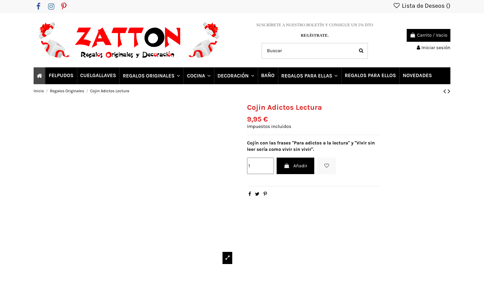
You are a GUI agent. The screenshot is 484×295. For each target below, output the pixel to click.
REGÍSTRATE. (315, 35)
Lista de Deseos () (421, 5)
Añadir (295, 166)
